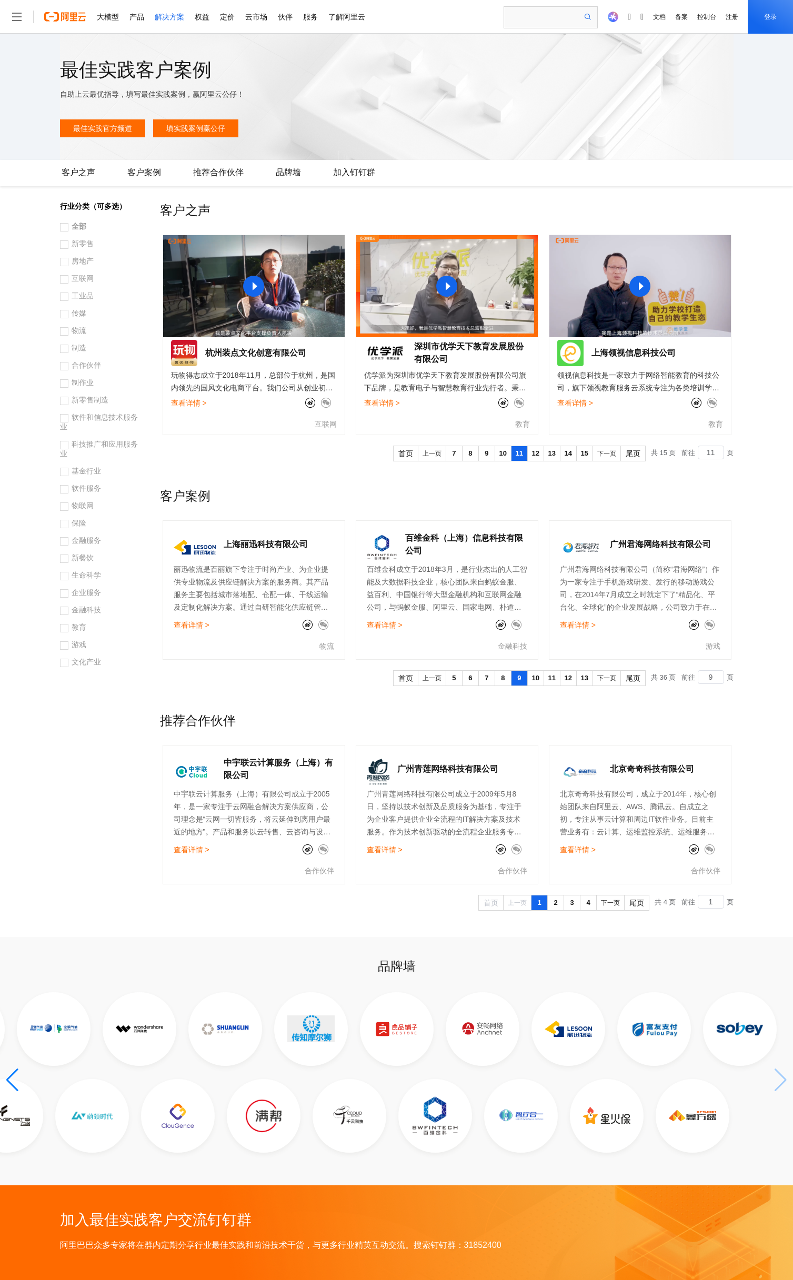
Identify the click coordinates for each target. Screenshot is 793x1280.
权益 (202, 17)
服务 (310, 17)
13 (552, 453)
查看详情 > (189, 403)
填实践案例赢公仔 (195, 128)
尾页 (633, 453)
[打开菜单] (17, 17)
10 (503, 453)
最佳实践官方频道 (102, 128)
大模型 (108, 17)
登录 (770, 17)
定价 (227, 17)
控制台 (706, 17)
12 (535, 453)
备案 (681, 17)
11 (519, 453)
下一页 (606, 453)
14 (568, 453)
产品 (136, 17)
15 (584, 453)
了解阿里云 (346, 17)
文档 (659, 17)
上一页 (432, 453)
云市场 (256, 17)
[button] (12, 1080)
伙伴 (285, 17)
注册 (732, 17)
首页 (405, 453)
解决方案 (169, 17)
